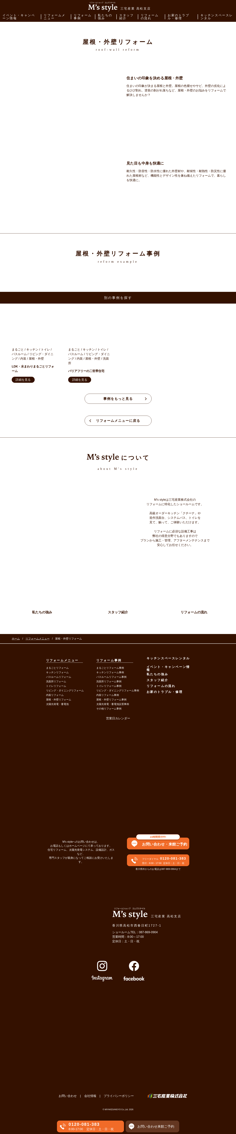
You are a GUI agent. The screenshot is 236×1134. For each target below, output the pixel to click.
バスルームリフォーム (58, 677)
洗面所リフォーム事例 (108, 681)
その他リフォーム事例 (108, 708)
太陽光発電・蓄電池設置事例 (112, 704)
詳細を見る (23, 379)
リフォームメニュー (54, 16)
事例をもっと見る (118, 399)
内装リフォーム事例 (107, 695)
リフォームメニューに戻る (118, 421)
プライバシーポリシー (119, 1095)
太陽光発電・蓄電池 (57, 704)
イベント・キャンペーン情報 (19, 16)
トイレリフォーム (56, 686)
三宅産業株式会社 (167, 1096)
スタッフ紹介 (126, 16)
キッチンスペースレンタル (216, 16)
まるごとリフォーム (57, 668)
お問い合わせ (68, 1095)
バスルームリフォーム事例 (111, 677)
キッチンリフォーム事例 (110, 672)
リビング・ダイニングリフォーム (65, 690)
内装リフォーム (55, 695)
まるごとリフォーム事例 (110, 668)
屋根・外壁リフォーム (58, 699)
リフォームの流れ (150, 16)
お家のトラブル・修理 (178, 16)
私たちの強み (105, 16)
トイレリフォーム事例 (108, 686)
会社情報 (90, 1095)
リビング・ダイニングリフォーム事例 (117, 690)
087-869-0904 (148, 932)
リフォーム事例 (83, 16)
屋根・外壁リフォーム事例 (111, 699)
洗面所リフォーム (56, 681)
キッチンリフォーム (57, 672)
